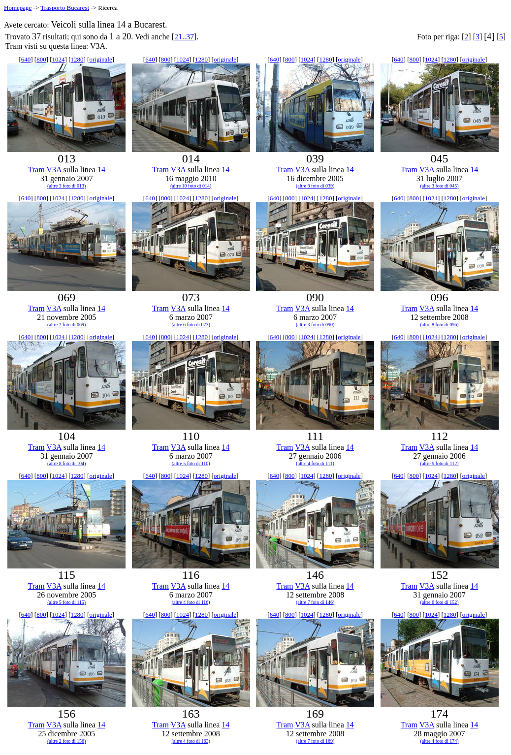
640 (26, 59)
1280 (77, 59)
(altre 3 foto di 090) (315, 324)
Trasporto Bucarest (64, 7)
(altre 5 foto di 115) (66, 602)
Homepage (18, 7)
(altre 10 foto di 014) (190, 186)
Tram (36, 169)
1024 (58, 59)
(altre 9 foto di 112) (439, 463)
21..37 (184, 36)
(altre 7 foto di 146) (315, 602)
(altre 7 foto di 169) (315, 741)
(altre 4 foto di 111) (315, 463)
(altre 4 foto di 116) (191, 602)
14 (101, 169)
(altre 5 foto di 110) (191, 463)
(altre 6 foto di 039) (315, 186)
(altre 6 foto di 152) (439, 602)
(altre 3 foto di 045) (439, 186)
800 (41, 59)
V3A (53, 169)
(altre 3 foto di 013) (66, 186)
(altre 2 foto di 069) (66, 324)
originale (100, 59)
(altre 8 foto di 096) (439, 324)
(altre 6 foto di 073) (191, 324)
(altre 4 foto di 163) (191, 741)
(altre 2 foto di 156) (66, 741)
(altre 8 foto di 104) (66, 463)
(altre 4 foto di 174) (439, 741)
